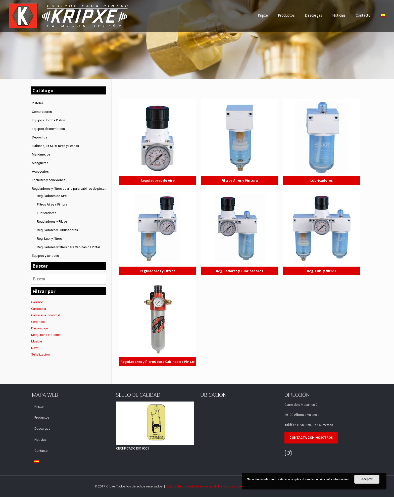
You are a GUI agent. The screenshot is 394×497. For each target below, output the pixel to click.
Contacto (41, 451)
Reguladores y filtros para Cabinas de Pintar (68, 247)
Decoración (39, 328)
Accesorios (40, 171)
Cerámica (38, 322)
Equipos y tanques (45, 256)
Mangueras (40, 163)
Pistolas (37, 103)
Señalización (40, 354)
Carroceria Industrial (45, 315)
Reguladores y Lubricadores (57, 230)
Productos (42, 417)
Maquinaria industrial (46, 335)
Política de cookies (232, 486)
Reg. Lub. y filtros (49, 238)
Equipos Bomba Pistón (48, 120)
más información (337, 479)
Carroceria (38, 309)
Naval (35, 348)
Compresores (42, 112)
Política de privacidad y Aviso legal (191, 486)
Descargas (42, 428)
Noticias (40, 439)
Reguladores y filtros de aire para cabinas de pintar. (69, 188)
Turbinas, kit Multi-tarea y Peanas (55, 146)
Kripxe (38, 406)
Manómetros (41, 154)
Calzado (37, 302)
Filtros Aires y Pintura (52, 204)
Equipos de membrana (48, 129)
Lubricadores (46, 213)
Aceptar (367, 479)
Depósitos (39, 137)
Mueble (36, 341)
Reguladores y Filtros (52, 221)
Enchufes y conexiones (48, 180)
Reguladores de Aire (52, 196)
